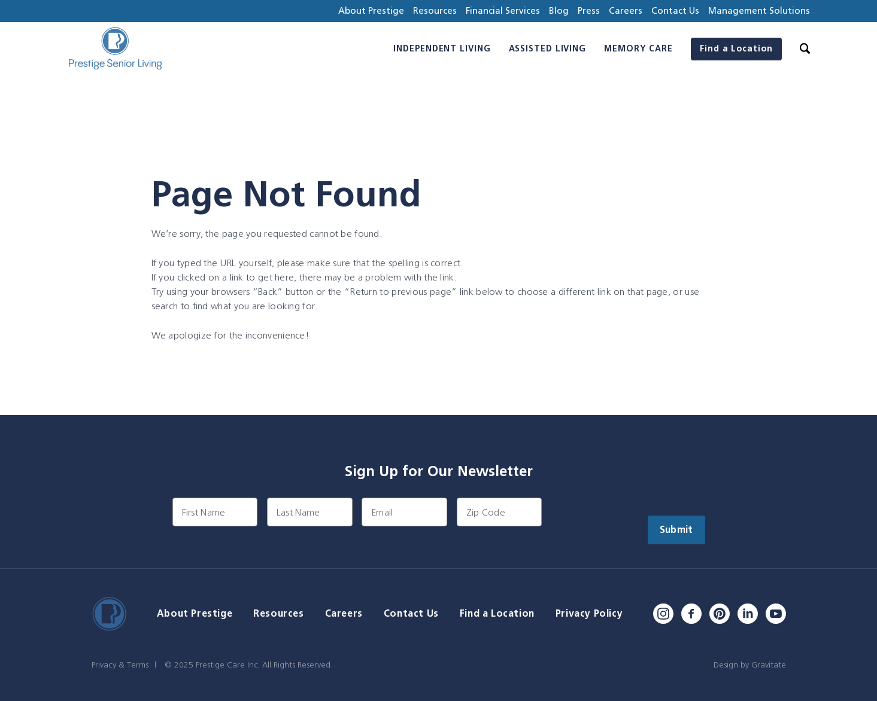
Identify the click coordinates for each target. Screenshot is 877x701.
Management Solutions (759, 10)
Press (589, 10)
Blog (559, 10)
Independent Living (441, 48)
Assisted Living (548, 48)
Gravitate (768, 664)
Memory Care (638, 48)
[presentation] (642, 521)
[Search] (805, 48)
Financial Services (503, 10)
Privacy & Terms (120, 664)
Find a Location (736, 48)
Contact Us (675, 10)
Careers (625, 10)
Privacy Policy (589, 613)
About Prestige (371, 10)
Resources (435, 10)
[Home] (115, 48)
